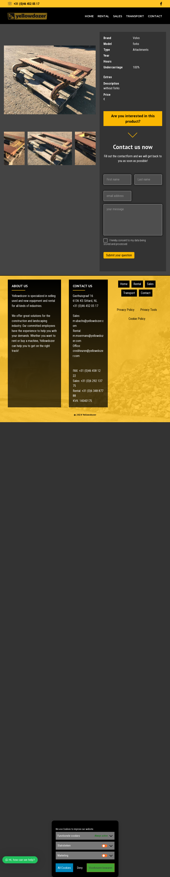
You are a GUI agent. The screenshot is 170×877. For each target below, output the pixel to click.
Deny (80, 868)
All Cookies (64, 868)
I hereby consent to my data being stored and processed (124, 242)
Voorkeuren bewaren (100, 868)
